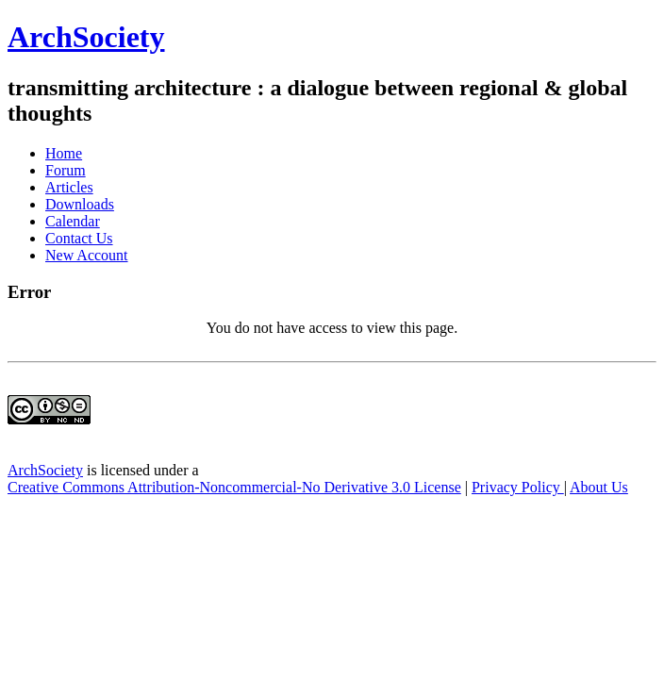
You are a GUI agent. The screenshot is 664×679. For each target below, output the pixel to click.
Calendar (72, 221)
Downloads (79, 204)
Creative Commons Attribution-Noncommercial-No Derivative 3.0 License (234, 487)
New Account (86, 255)
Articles (69, 187)
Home (63, 153)
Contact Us (79, 238)
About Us (599, 487)
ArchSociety (86, 37)
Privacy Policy (518, 487)
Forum (65, 170)
